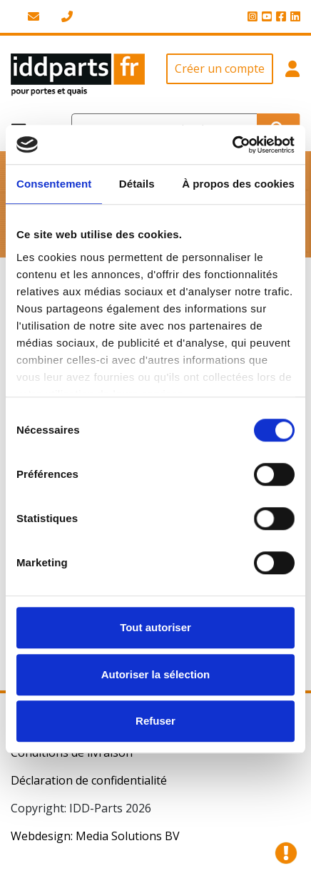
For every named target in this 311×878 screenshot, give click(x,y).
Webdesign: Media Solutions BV (95, 836)
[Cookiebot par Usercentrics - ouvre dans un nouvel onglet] (232, 145)
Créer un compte (220, 68)
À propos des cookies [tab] (238, 184)
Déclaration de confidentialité (89, 780)
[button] (292, 74)
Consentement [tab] (53, 184)
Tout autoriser (155, 627)
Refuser (155, 721)
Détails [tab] (137, 184)
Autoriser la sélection (155, 674)
